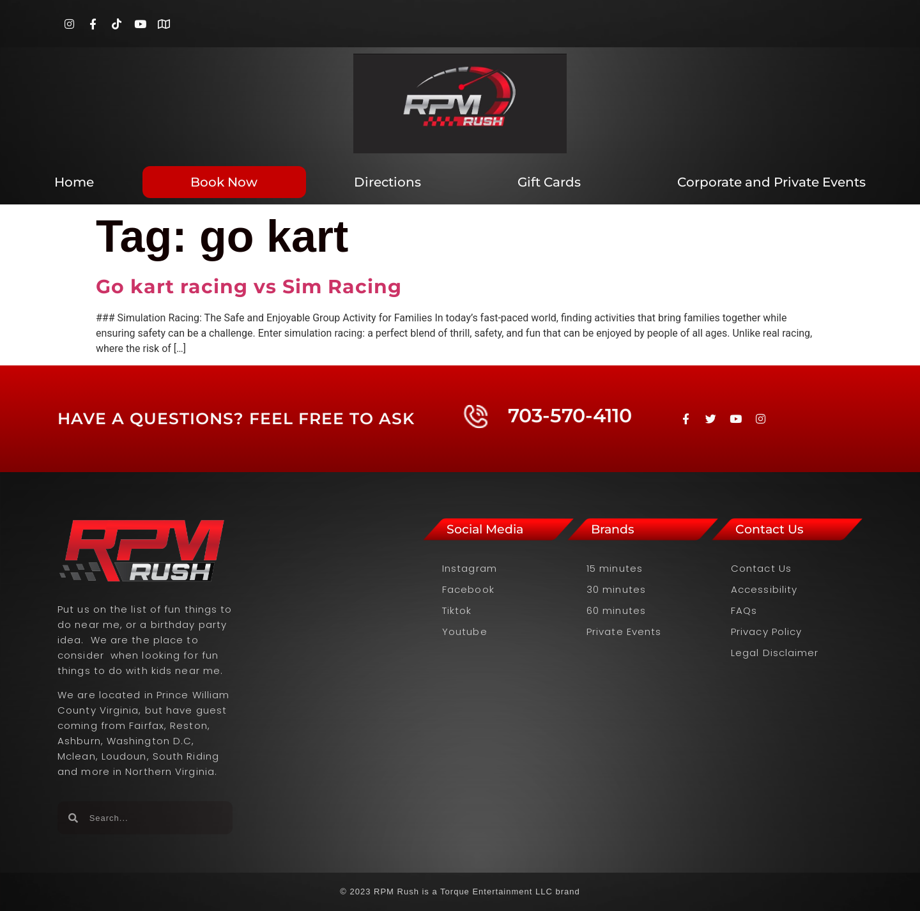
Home (74, 182)
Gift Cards (549, 182)
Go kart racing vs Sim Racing (249, 286)
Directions (387, 182)
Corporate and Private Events (771, 182)
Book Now (223, 182)
